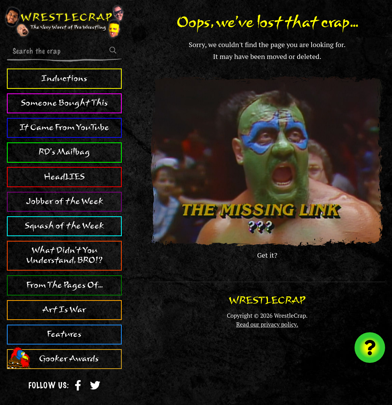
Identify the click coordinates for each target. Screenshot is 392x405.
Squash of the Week (64, 226)
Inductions (64, 78)
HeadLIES (64, 177)
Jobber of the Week (64, 201)
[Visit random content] (369, 347)
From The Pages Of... (64, 285)
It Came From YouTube (64, 127)
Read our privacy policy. (267, 324)
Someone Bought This (64, 103)
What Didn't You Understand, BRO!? (64, 255)
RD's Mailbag (64, 152)
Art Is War (64, 309)
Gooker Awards (69, 358)
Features (64, 334)
